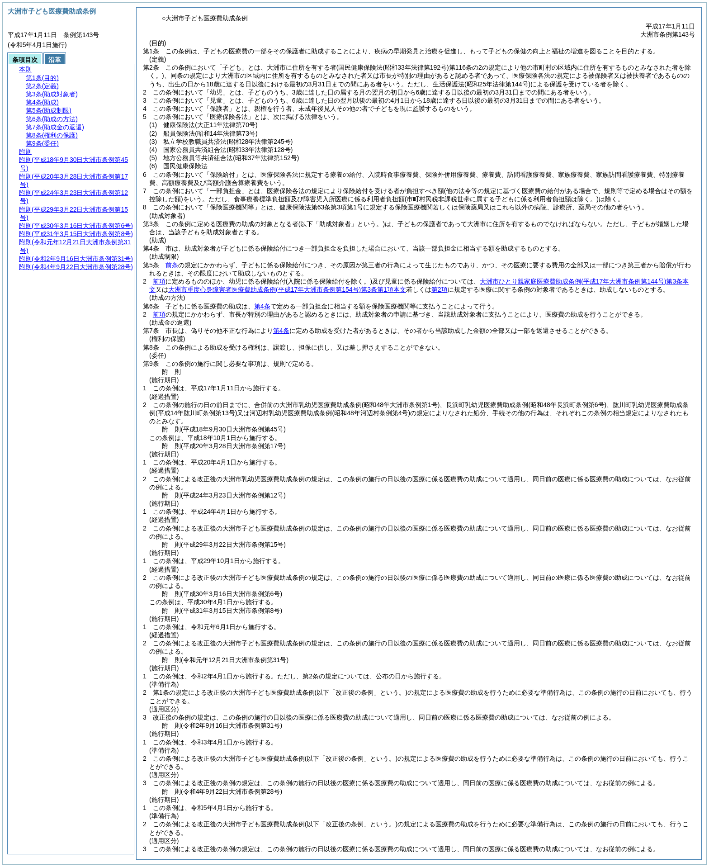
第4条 (262, 306)
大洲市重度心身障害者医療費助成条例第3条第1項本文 (287, 289)
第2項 (439, 289)
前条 (171, 265)
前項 (159, 281)
